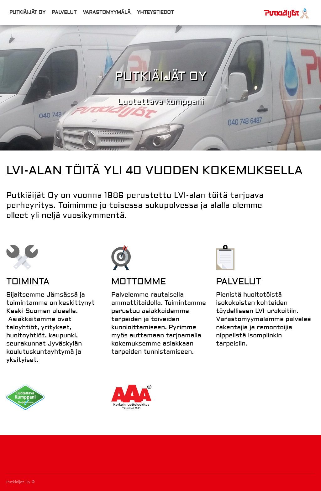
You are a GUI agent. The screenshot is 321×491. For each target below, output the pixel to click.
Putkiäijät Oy (27, 12)
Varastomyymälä (107, 12)
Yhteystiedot (155, 12)
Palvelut (64, 12)
